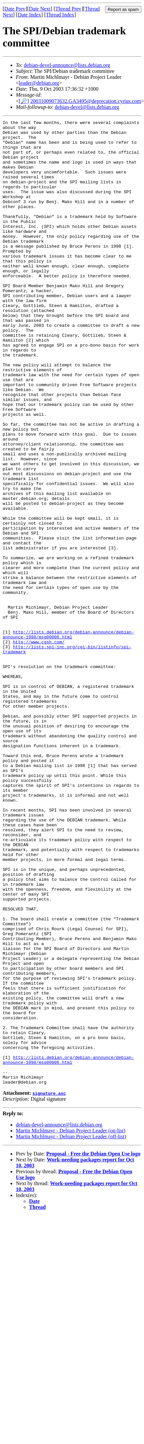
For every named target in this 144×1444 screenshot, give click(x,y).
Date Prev (14, 9)
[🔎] (24, 101)
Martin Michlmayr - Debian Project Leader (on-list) (70, 1323)
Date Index (29, 14)
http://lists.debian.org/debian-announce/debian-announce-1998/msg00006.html (68, 738)
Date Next (40, 9)
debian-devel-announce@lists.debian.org (67, 65)
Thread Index (60, 14)
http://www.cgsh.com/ (38, 747)
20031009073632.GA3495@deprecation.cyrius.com (85, 101)
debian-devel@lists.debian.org (87, 107)
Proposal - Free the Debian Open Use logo (93, 1346)
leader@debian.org (39, 83)
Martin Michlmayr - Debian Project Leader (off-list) (71, 1329)
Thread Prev (68, 9)
